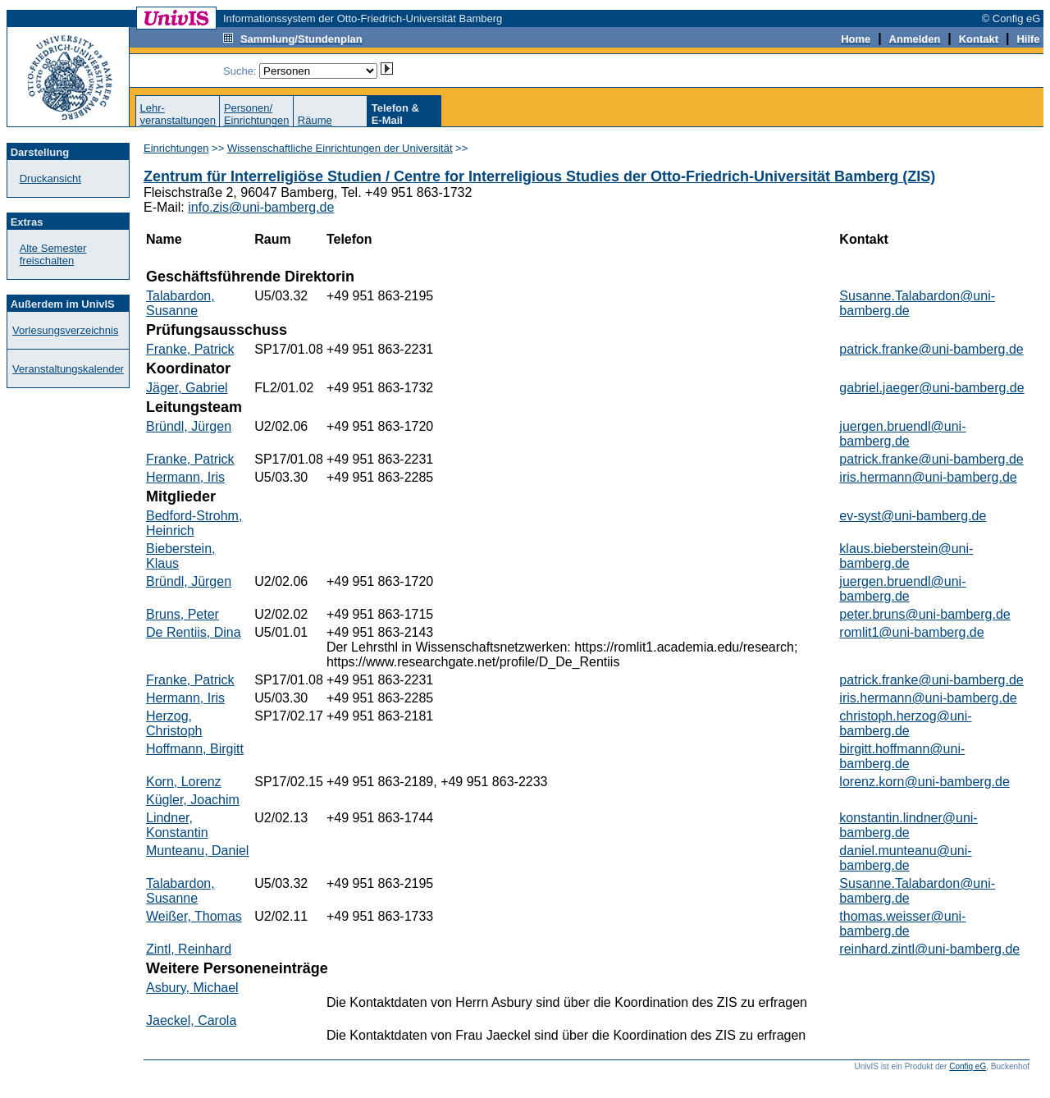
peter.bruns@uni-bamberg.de (924, 614)
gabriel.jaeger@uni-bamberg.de (931, 388)
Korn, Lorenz (183, 782)
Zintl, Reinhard (188, 949)
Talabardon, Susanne (180, 303)
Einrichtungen (176, 148)
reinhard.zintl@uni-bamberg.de (929, 949)
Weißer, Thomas (194, 916)
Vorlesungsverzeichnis (65, 330)
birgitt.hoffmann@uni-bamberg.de (902, 756)
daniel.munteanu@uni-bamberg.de (905, 858)
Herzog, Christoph (174, 723)
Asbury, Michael (192, 988)
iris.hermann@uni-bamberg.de (927, 477)
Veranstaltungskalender (68, 369)
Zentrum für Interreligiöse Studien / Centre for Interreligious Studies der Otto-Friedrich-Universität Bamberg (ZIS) (539, 176)
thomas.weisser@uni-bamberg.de (902, 923)
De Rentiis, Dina (193, 632)
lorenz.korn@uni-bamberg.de (924, 782)
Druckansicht (50, 178)
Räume (315, 120)
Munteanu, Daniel (197, 851)
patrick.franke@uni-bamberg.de (931, 349)
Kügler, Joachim (193, 800)
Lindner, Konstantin (177, 825)
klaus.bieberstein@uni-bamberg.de (906, 556)
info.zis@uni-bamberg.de (261, 207)
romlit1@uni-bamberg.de (911, 632)
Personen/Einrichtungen (257, 114)
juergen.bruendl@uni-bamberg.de (902, 433)
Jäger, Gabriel (187, 388)
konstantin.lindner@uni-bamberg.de (908, 825)
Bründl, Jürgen (188, 426)
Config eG (967, 1066)
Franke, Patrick (190, 349)
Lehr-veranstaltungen (177, 114)
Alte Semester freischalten (53, 254)
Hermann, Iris (185, 477)
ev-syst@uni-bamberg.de (912, 516)
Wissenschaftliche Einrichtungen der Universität (340, 148)
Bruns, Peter (182, 614)
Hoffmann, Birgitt (195, 749)
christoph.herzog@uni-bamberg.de (905, 723)
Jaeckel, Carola (191, 1020)
